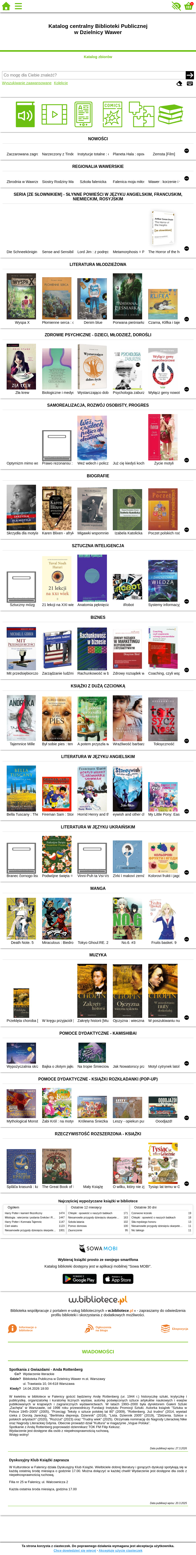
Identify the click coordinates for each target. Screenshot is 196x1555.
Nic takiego (137, 1230)
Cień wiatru (11, 1226)
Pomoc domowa (77, 1226)
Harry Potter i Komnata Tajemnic (23, 1222)
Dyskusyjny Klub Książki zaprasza (39, 1460)
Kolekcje (61, 83)
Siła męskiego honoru (143, 1222)
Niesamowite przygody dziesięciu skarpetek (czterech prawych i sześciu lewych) (50, 1230)
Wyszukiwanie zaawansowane (27, 83)
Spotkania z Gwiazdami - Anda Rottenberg (46, 1369)
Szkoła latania (76, 1222)
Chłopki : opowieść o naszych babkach (90, 1213)
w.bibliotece (120, 1311)
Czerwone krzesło (141, 1213)
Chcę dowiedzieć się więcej (75, 1550)
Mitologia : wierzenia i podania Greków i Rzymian (33, 1217)
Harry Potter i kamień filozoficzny (23, 1213)
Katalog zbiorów (98, 57)
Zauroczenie (75, 1230)
